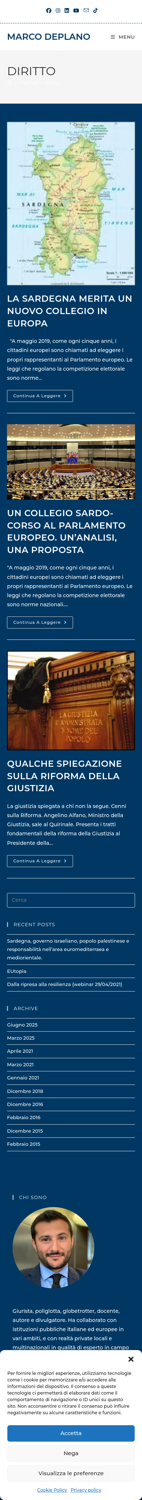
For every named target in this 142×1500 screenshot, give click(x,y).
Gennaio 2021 (23, 1077)
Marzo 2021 (20, 1064)
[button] (131, 1359)
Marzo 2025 (20, 1038)
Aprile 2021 (20, 1051)
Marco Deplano (48, 36)
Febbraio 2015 (23, 1144)
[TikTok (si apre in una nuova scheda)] (94, 10)
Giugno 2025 (22, 1025)
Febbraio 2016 (23, 1117)
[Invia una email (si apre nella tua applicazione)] (86, 10)
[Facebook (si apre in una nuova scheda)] (49, 10)
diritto (52, 83)
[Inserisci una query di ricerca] (71, 900)
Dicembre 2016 (25, 1104)
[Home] (9, 83)
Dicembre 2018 (25, 1091)
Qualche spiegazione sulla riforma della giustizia (64, 775)
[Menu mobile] (123, 37)
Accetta (71, 1433)
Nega (71, 1453)
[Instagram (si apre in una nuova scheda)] (58, 10)
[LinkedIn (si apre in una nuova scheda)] (66, 10)
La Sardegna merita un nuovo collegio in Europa (69, 310)
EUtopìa (16, 971)
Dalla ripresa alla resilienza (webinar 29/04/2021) (64, 984)
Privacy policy (86, 1490)
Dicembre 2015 (25, 1131)
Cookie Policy (52, 1490)
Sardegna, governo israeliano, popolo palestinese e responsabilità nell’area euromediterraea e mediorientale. (68, 949)
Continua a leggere (43, 397)
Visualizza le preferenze (71, 1473)
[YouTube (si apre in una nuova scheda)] (76, 10)
